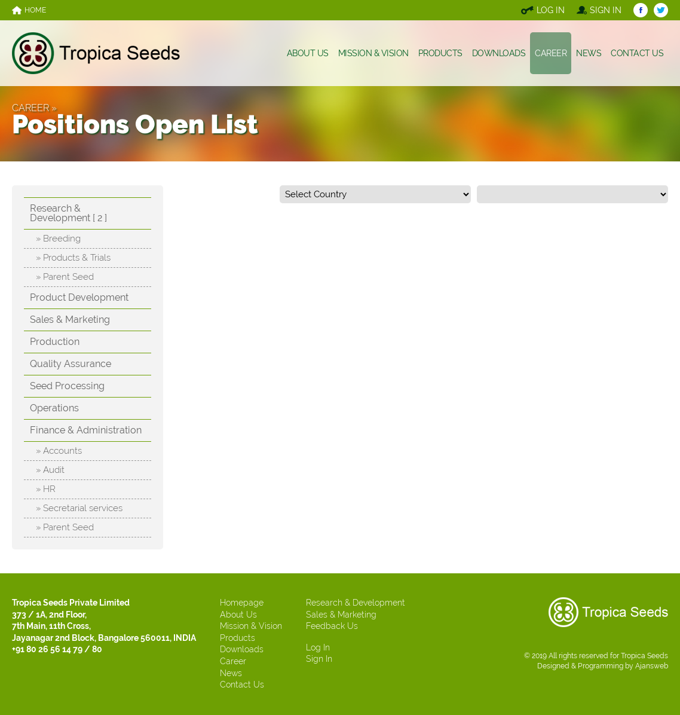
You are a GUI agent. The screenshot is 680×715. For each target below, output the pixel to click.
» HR (46, 489)
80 (97, 649)
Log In (318, 647)
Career (233, 661)
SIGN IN (605, 10)
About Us (238, 614)
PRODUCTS (440, 53)
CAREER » (34, 108)
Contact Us (242, 684)
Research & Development (355, 602)
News (231, 673)
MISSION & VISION (373, 53)
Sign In (319, 659)
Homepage (242, 602)
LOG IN (551, 10)
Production (54, 341)
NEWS (588, 53)
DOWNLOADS (499, 53)
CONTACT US (637, 53)
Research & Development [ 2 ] (68, 213)
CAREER (550, 53)
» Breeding (58, 238)
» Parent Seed (65, 276)
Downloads (242, 649)
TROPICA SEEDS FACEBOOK (640, 10)
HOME (35, 10)
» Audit (50, 470)
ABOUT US (308, 53)
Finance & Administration (86, 430)
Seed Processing (67, 386)
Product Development (79, 297)
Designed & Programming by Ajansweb (602, 666)
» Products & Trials (73, 257)
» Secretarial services (79, 508)
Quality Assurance (70, 363)
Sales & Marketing (70, 319)
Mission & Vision (251, 626)
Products (237, 638)
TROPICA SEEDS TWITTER (661, 10)
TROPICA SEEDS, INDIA (96, 53)
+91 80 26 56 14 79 (47, 649)
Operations (54, 408)
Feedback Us (332, 626)
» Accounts (59, 450)
